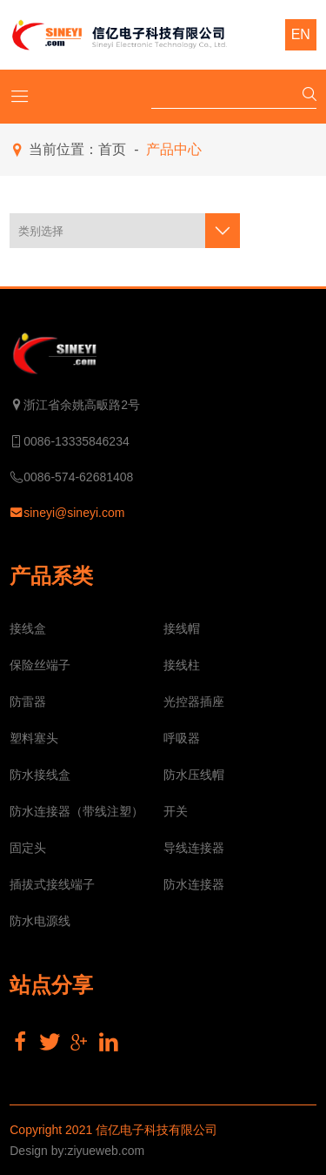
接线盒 (28, 628)
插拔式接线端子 (52, 884)
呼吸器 (181, 738)
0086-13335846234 (69, 441)
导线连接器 (193, 848)
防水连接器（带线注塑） (76, 811)
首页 (112, 149)
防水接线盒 (40, 775)
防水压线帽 (193, 775)
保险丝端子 (40, 665)
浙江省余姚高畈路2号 (75, 405)
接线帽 (181, 628)
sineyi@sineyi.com (67, 513)
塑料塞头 (34, 738)
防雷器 (28, 701)
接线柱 (181, 665)
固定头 (28, 848)
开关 (175, 811)
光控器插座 (193, 701)
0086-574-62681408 (71, 477)
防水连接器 (193, 884)
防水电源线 (40, 921)
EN (300, 34)
